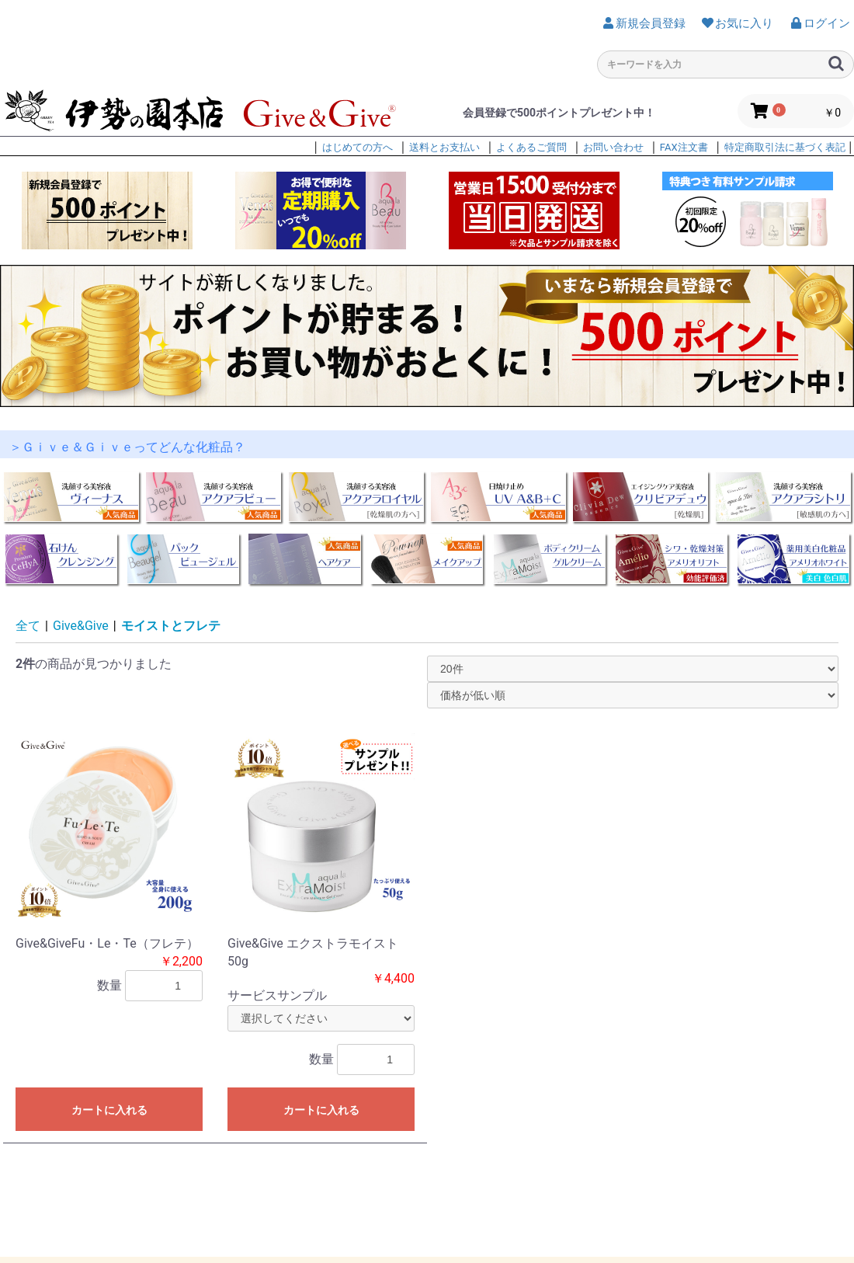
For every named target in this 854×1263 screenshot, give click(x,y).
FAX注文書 (684, 147)
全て (28, 625)
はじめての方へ (357, 147)
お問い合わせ (613, 147)
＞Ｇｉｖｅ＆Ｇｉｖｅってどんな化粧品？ (127, 447)
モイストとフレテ (170, 625)
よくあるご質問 (531, 147)
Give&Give (81, 625)
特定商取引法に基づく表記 (784, 147)
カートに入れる (109, 1110)
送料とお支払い (444, 147)
